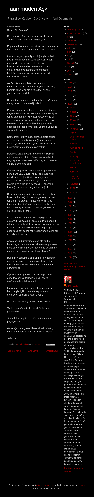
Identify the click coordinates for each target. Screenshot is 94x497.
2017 (70, 227)
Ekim (73, 192)
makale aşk (72, 44)
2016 (70, 223)
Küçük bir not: (76, 148)
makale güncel (74, 29)
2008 (70, 104)
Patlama (74, 167)
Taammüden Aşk (27, 9)
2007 (70, 99)
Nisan (73, 116)
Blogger (82, 485)
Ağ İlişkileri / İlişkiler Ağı (75, 161)
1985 (70, 82)
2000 (70, 91)
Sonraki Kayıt (14, 351)
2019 (70, 236)
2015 (70, 219)
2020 (70, 240)
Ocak (73, 107)
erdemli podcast (74, 33)
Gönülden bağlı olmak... (77, 138)
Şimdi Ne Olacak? (74, 177)
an (68, 55)
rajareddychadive (44, 485)
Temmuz (74, 129)
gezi (69, 70)
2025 (70, 253)
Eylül (72, 188)
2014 (70, 215)
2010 (70, 202)
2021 (70, 244)
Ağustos (74, 184)
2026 (70, 257)
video (69, 48)
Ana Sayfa (33, 351)
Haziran (74, 124)
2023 (70, 249)
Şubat (73, 112)
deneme (71, 40)
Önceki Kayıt (52, 351)
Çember (73, 152)
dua (68, 66)
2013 (70, 210)
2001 (70, 95)
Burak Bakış (72, 286)
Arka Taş (74, 156)
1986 (70, 87)
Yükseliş (74, 171)
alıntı (69, 52)
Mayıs (73, 120)
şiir (68, 37)
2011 (70, 206)
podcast (70, 63)
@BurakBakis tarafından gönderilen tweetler (74, 266)
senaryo (71, 74)
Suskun (73, 143)
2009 (70, 198)
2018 (70, 232)
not (68, 59)
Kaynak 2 (74, 132)
